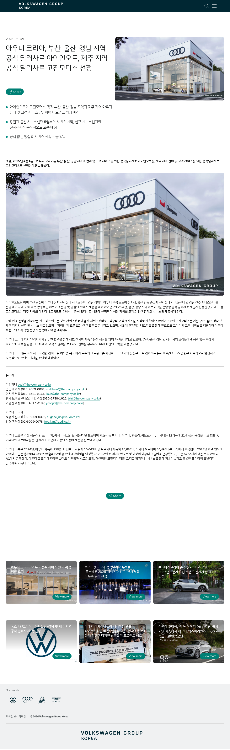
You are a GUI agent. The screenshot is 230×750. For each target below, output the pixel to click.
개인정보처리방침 (16, 717)
